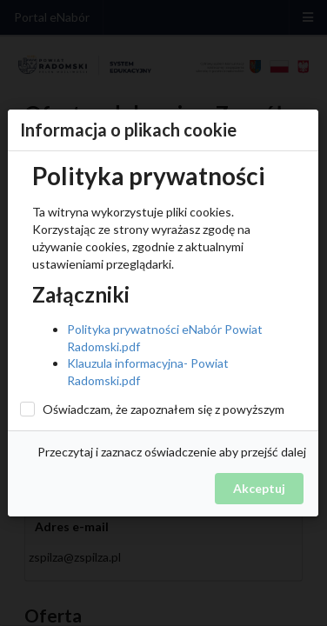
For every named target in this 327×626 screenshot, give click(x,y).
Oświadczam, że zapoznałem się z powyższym (163, 409)
